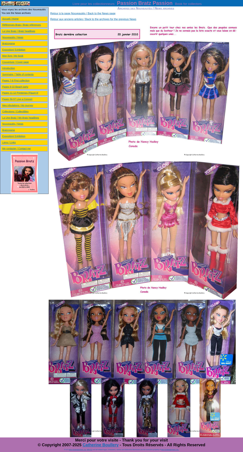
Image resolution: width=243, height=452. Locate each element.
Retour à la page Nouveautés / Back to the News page (82, 13)
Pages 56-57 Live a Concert (17, 99)
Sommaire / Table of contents (18, 74)
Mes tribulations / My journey (17, 105)
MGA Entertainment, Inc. (78, 449)
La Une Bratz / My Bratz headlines (20, 117)
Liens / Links (9, 142)
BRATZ (89, 449)
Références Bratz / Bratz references (21, 25)
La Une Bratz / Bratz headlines (18, 31)
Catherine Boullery (100, 445)
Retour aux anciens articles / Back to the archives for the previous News (93, 19)
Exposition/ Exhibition (13, 49)
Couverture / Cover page (15, 62)
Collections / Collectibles (15, 111)
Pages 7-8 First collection (16, 80)
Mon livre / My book (12, 55)
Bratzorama (8, 43)
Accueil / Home (10, 18)
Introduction (8, 68)
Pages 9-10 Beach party (15, 86)
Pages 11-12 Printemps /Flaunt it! (20, 93)
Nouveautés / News (12, 37)
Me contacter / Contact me (16, 148)
